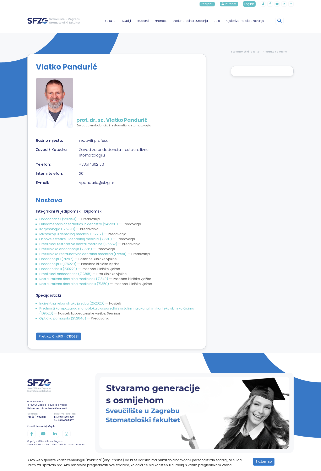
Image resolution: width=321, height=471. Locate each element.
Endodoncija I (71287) (57, 259)
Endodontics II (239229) (58, 269)
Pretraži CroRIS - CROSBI (58, 336)
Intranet (230, 4)
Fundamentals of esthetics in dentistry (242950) (79, 224)
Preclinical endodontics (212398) (66, 274)
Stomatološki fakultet (246, 51)
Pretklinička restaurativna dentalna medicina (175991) (83, 254)
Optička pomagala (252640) (63, 318)
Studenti (143, 21)
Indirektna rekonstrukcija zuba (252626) (72, 303)
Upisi (217, 21)
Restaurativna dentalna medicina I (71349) (74, 278)
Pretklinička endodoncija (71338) (66, 249)
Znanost (160, 21)
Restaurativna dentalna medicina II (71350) (74, 283)
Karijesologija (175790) (57, 229)
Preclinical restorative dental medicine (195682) (78, 244)
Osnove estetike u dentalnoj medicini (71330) (76, 239)
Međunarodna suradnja (190, 21)
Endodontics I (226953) (58, 219)
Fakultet (110, 21)
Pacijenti (208, 4)
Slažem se (264, 461)
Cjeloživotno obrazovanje (245, 21)
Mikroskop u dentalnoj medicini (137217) (71, 234)
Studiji (126, 21)
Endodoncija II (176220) (58, 264)
